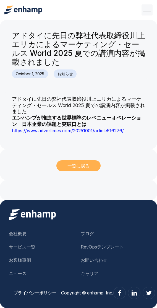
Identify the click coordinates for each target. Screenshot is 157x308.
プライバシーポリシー (35, 293)
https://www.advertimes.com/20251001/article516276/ (68, 130)
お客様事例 (20, 260)
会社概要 (18, 233)
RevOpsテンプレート (102, 247)
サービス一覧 (22, 247)
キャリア (89, 273)
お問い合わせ (94, 260)
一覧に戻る (78, 166)
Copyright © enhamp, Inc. (87, 293)
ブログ (87, 233)
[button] (146, 9)
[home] (23, 10)
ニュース (18, 273)
